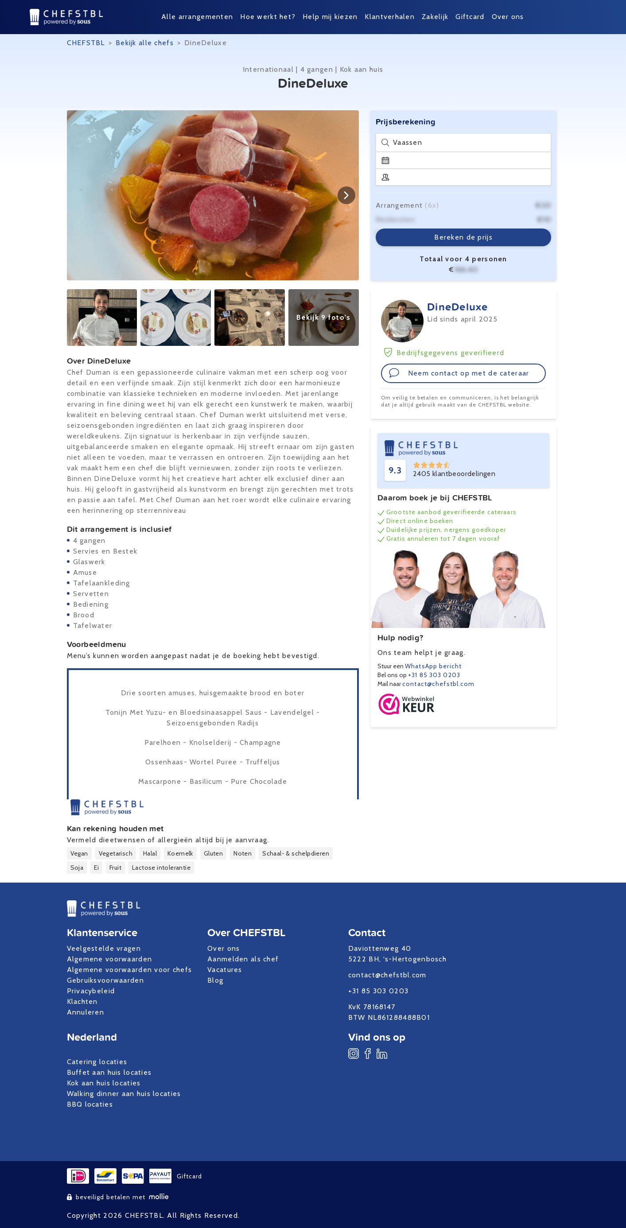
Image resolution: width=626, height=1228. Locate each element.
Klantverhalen (390, 16)
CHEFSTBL (86, 43)
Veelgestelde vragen (104, 948)
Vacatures (224, 969)
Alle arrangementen (197, 16)
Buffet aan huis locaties (109, 1072)
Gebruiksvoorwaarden (105, 980)
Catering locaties (97, 1062)
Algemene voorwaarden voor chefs (129, 969)
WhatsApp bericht (433, 666)
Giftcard (469, 16)
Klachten (82, 1001)
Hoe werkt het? (268, 16)
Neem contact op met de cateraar (459, 373)
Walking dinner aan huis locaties (124, 1093)
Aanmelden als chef (243, 959)
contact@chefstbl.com (438, 684)
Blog (215, 980)
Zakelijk (435, 16)
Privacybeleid (91, 991)
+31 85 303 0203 (434, 675)
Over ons (508, 16)
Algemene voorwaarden (109, 959)
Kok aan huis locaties (104, 1083)
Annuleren (86, 1012)
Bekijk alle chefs (145, 43)
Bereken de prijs (463, 237)
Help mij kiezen (330, 16)
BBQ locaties (90, 1104)
